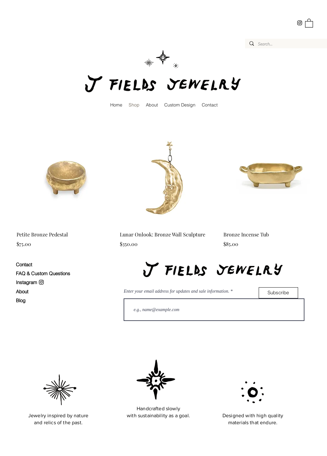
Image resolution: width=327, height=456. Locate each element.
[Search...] (286, 44)
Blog (20, 300)
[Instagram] (299, 23)
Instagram (27, 282)
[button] (309, 23)
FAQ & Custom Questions (43, 273)
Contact (24, 265)
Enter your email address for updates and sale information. (176, 291)
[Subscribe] (278, 292)
